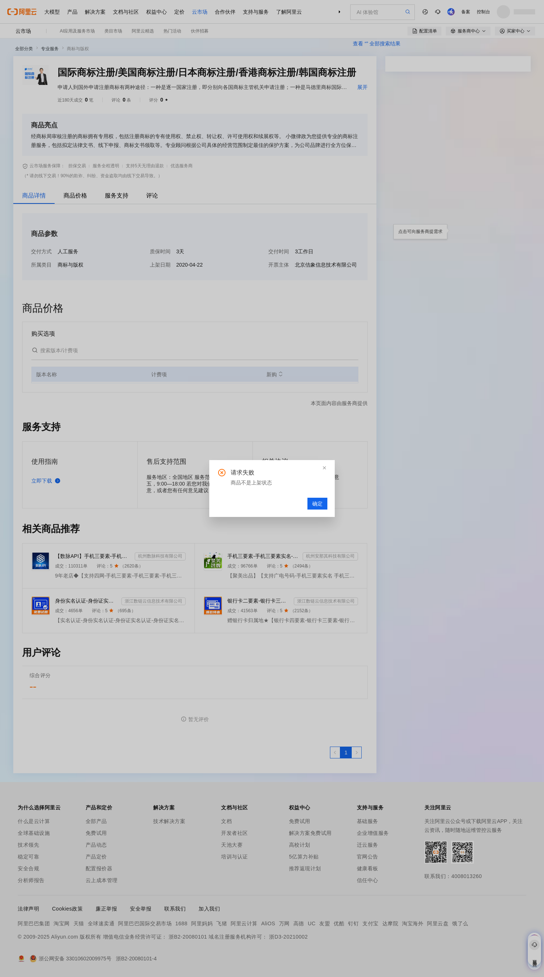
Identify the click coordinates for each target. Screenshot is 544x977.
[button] (324, 468)
